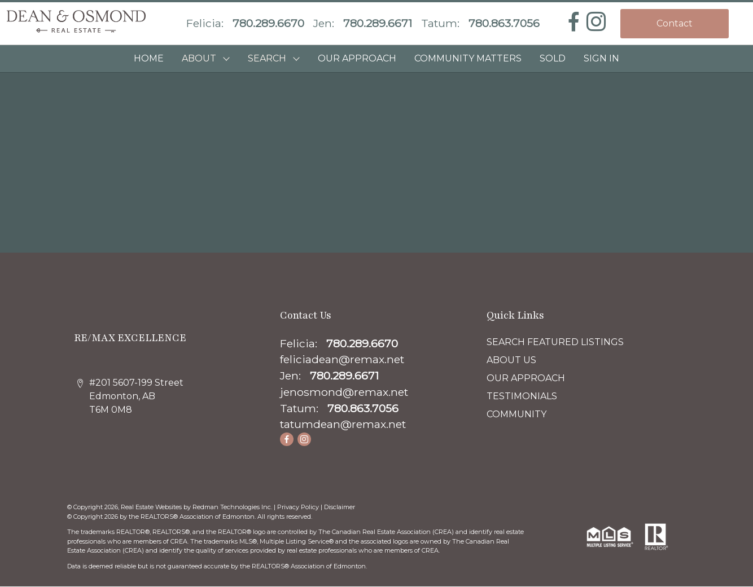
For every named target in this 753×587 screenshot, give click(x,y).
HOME (149, 58)
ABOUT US (511, 360)
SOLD (553, 58)
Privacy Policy (298, 507)
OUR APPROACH (357, 58)
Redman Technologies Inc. (233, 507)
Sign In (601, 58)
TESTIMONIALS (522, 396)
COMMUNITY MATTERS (468, 58)
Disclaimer (339, 507)
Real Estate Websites (152, 507)
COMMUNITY (516, 414)
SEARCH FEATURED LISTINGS (555, 342)
